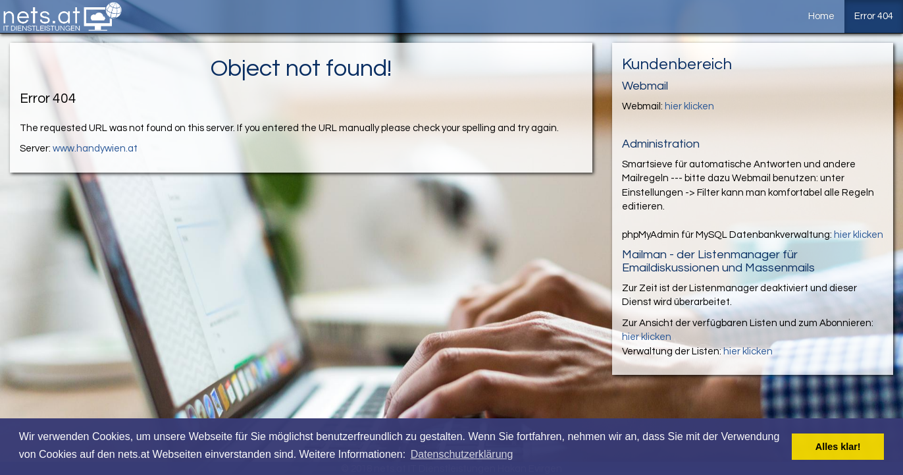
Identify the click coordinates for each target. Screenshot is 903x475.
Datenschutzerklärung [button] (462, 454)
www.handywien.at (95, 149)
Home (821, 16)
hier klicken (689, 106)
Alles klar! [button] (838, 446)
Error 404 (873, 16)
